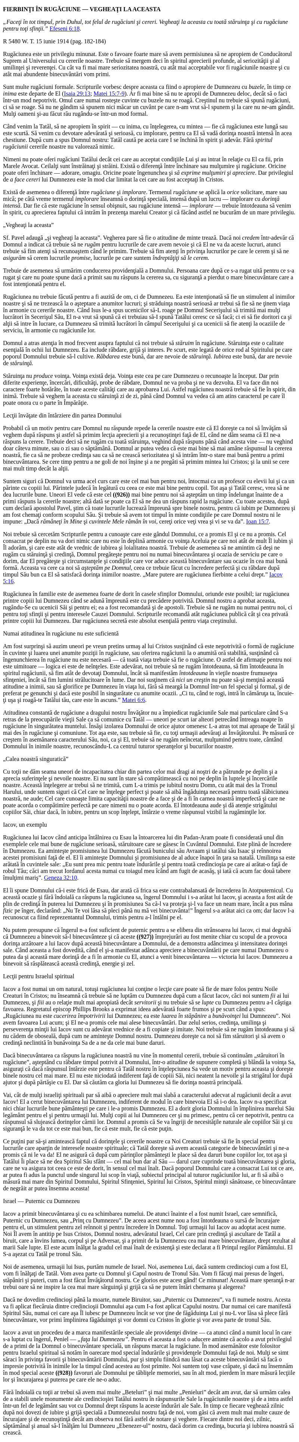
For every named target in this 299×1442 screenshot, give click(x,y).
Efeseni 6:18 (64, 28)
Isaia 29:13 (77, 93)
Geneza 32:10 (60, 877)
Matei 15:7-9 (108, 93)
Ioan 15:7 (257, 521)
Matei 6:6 (133, 700)
